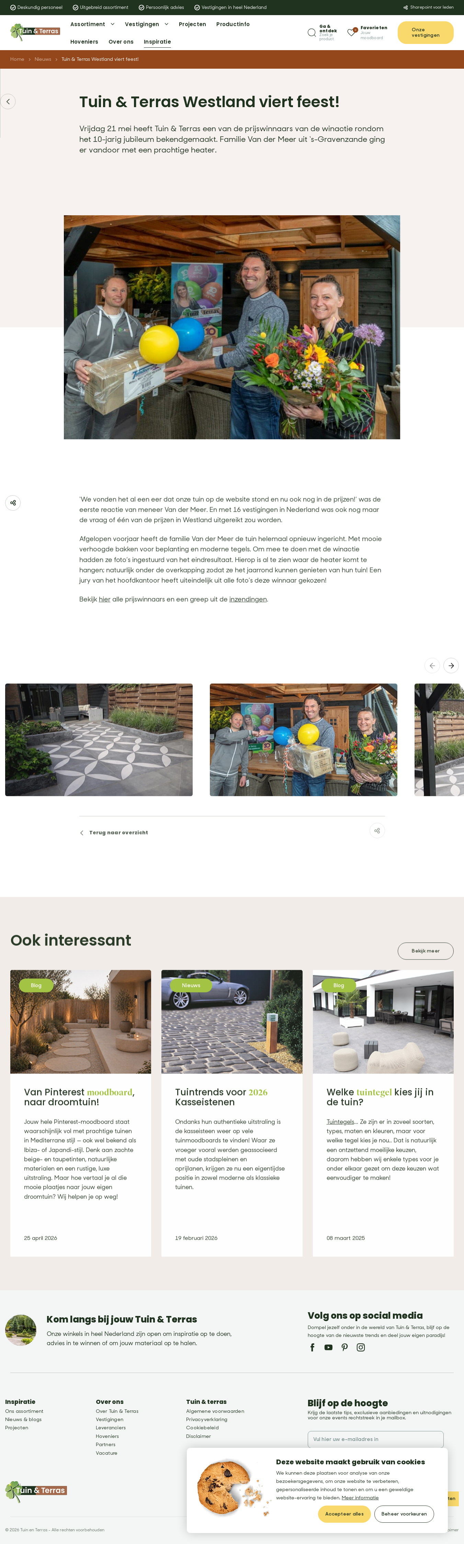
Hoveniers (107, 1436)
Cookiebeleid (202, 1428)
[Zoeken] (322, 33)
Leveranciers (111, 1428)
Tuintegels (340, 1137)
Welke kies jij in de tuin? (380, 1112)
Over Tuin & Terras (117, 1411)
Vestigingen (110, 1419)
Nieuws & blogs (23, 1419)
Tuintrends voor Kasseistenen (221, 1112)
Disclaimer (198, 1436)
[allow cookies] (344, 1514)
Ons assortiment (24, 1411)
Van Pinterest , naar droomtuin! (79, 1112)
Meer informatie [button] (360, 1498)
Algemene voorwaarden (215, 1411)
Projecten (16, 1428)
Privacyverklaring (206, 1419)
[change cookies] (404, 1514)
